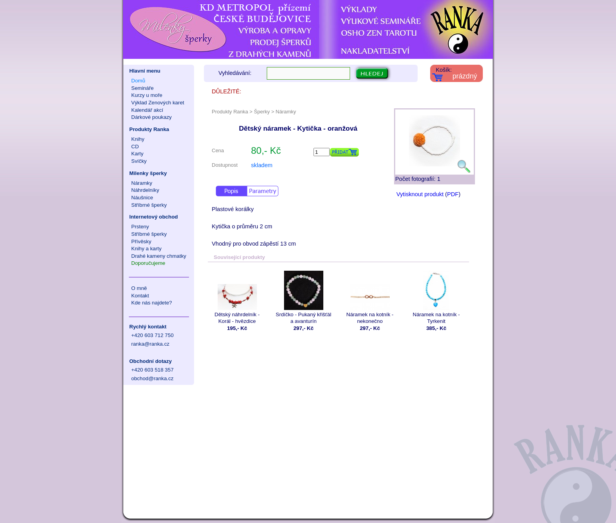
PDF (452, 194)
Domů (138, 81)
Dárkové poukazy (151, 117)
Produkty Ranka (149, 129)
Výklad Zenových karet (157, 103)
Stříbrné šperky (149, 205)
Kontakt (140, 296)
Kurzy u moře (146, 95)
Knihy (137, 139)
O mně (139, 288)
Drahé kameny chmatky (158, 256)
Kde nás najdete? (151, 303)
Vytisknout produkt (420, 194)
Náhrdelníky (145, 190)
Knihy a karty (146, 248)
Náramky (141, 183)
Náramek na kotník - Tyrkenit (436, 297)
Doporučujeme (148, 263)
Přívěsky (141, 241)
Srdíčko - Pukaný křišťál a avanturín (303, 297)
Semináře (142, 88)
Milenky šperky (148, 173)
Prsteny (140, 227)
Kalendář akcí (147, 110)
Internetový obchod (153, 217)
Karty (137, 154)
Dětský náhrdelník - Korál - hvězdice (237, 297)
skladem (262, 165)
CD (135, 146)
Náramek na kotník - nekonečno (369, 297)
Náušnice (142, 197)
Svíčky (139, 161)
